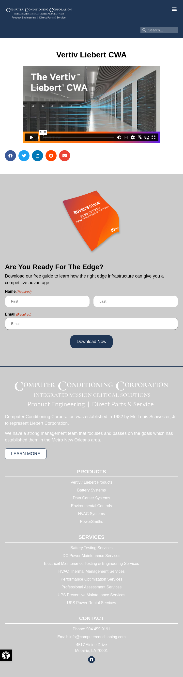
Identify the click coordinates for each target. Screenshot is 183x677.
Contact (91, 618)
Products (91, 471)
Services (91, 537)
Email (18, 314)
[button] (174, 9)
